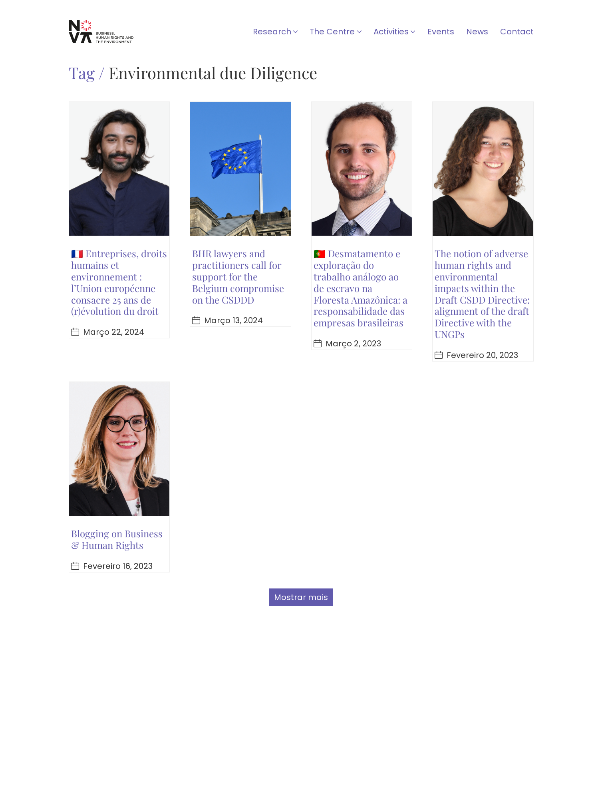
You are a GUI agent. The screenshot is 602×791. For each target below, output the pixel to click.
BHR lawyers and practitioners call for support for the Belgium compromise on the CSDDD (238, 276)
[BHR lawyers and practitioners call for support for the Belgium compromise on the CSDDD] (240, 169)
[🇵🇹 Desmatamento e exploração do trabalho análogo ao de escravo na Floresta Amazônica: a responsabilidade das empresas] (362, 169)
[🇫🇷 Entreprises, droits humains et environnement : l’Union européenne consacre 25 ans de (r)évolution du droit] (119, 169)
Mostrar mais (301, 597)
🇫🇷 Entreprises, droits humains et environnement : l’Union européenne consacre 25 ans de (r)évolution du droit (119, 282)
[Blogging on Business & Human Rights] (119, 449)
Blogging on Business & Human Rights (117, 539)
